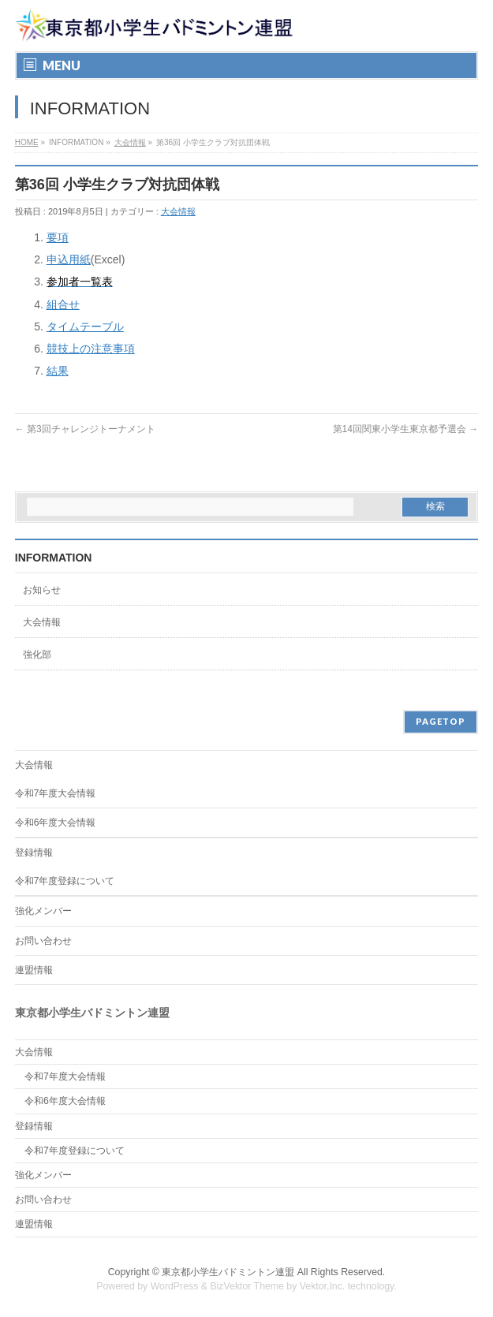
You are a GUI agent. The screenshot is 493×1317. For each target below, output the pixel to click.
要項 (58, 237)
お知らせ (42, 589)
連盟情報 (34, 970)
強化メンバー (43, 910)
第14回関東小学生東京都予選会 (406, 429)
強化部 (37, 654)
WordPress (175, 1286)
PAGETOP (440, 721)
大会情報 (130, 142)
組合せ (63, 304)
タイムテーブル (85, 326)
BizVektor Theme (247, 1286)
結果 (58, 370)
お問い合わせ (43, 940)
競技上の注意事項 (91, 348)
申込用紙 (69, 259)
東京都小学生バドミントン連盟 (228, 1272)
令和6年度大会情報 (55, 822)
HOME (27, 142)
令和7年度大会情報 (55, 793)
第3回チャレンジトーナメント (85, 429)
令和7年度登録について (65, 880)
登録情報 (34, 852)
